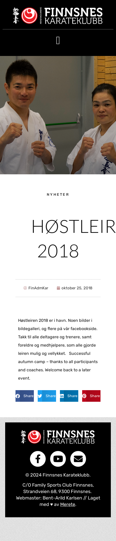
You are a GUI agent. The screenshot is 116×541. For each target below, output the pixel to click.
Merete (67, 504)
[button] (58, 40)
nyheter (58, 194)
